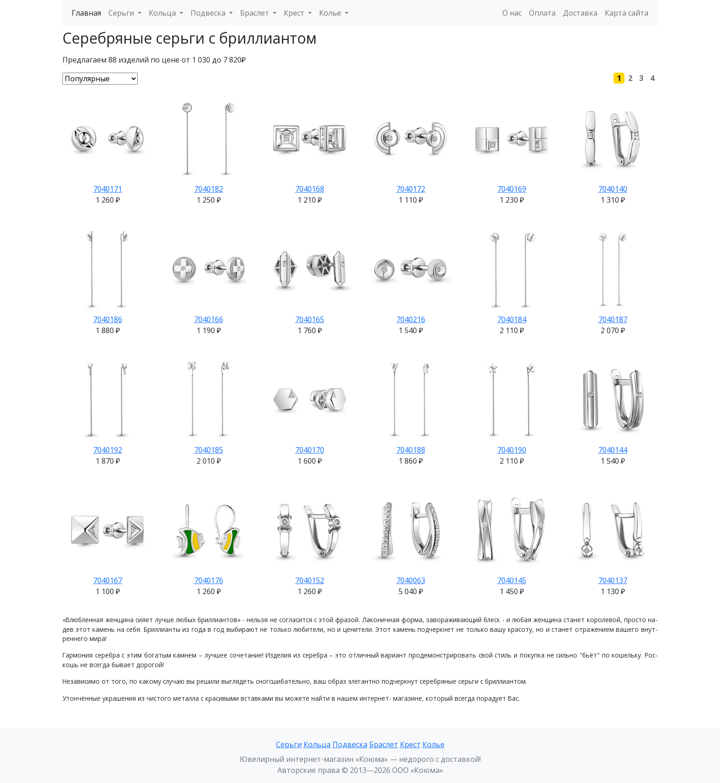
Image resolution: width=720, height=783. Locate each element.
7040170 (309, 450)
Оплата (542, 13)
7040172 (410, 189)
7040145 (511, 580)
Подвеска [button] (209, 13)
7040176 (208, 580)
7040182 (208, 189)
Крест (410, 744)
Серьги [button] (122, 13)
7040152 (309, 580)
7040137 (612, 580)
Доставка (580, 13)
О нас (512, 13)
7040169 (511, 189)
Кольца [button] (163, 13)
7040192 (107, 450)
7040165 (309, 319)
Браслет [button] (255, 13)
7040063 (410, 580)
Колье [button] (331, 13)
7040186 (107, 319)
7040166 (208, 319)
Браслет (383, 744)
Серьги (289, 744)
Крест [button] (295, 13)
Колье (433, 744)
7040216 (410, 319)
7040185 (208, 450)
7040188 (410, 450)
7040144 (612, 450)
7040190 (511, 450)
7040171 (107, 189)
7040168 (309, 189)
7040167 (107, 580)
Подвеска (349, 744)
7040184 (511, 319)
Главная (86, 13)
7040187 (612, 319)
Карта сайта (626, 13)
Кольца (317, 744)
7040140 (612, 189)
